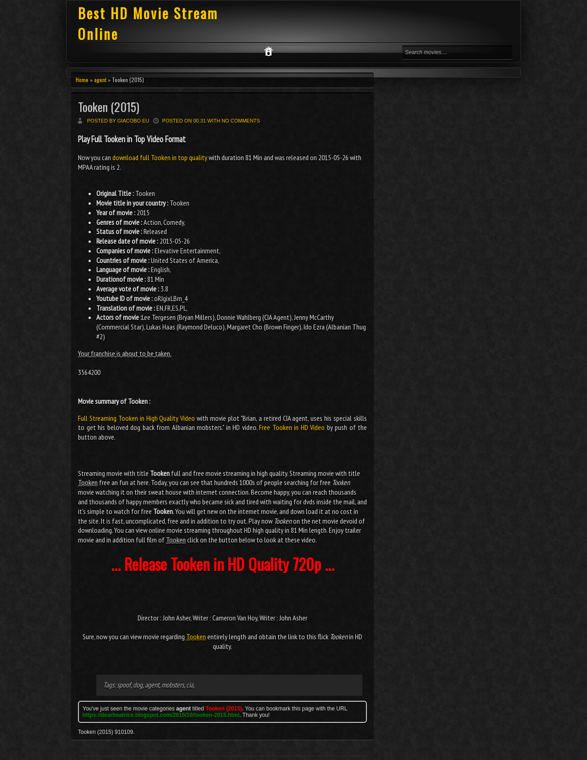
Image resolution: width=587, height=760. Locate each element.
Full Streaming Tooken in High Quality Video (136, 418)
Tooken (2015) (108, 107)
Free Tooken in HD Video (292, 427)
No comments (241, 120)
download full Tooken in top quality (159, 157)
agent (100, 80)
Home (82, 80)
